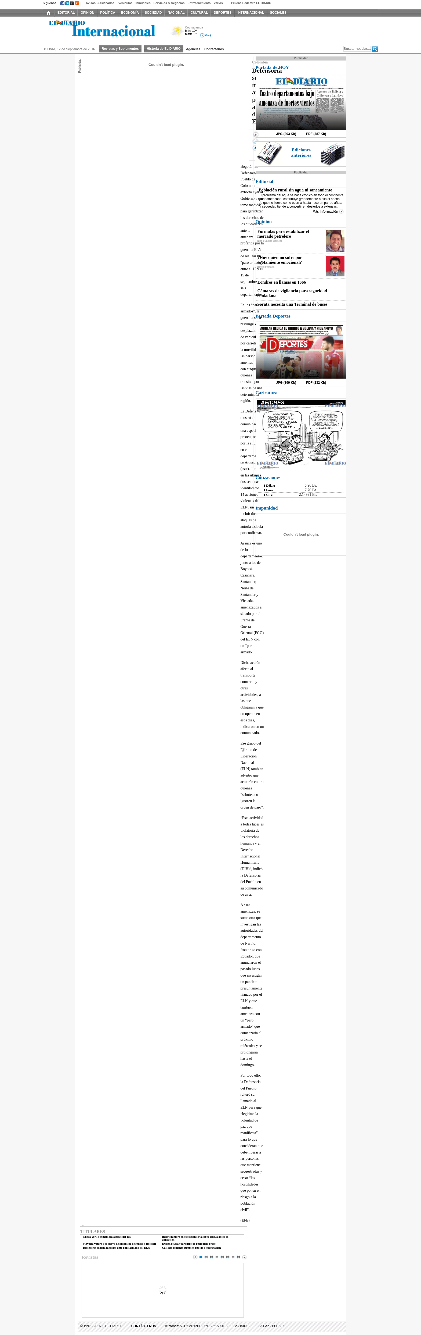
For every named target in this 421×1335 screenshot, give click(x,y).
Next (244, 1257)
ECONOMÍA (130, 13)
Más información (325, 211)
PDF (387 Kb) (316, 134)
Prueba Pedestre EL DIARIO (251, 3)
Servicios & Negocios (169, 3)
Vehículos (125, 3)
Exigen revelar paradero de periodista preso (189, 1243)
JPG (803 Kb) (286, 134)
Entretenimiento (199, 3)
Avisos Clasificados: (100, 3)
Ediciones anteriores (301, 152)
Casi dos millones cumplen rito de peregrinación (191, 1247)
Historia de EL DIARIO (164, 49)
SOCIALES (278, 13)
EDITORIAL (66, 13)
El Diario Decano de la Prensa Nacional (103, 30)
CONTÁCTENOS (143, 1326)
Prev (195, 1257)
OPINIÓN (87, 13)
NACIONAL (176, 13)
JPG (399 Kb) (286, 383)
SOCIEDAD (153, 13)
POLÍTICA (107, 13)
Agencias (193, 49)
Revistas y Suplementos (120, 49)
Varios (218, 3)
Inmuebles (143, 3)
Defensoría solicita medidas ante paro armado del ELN (116, 1247)
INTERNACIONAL (250, 13)
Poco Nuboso (177, 33)
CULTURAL (199, 13)
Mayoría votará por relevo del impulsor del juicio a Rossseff (119, 1243)
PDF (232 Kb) (316, 383)
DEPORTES (222, 13)
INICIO (48, 12)
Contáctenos (214, 49)
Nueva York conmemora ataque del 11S (107, 1236)
